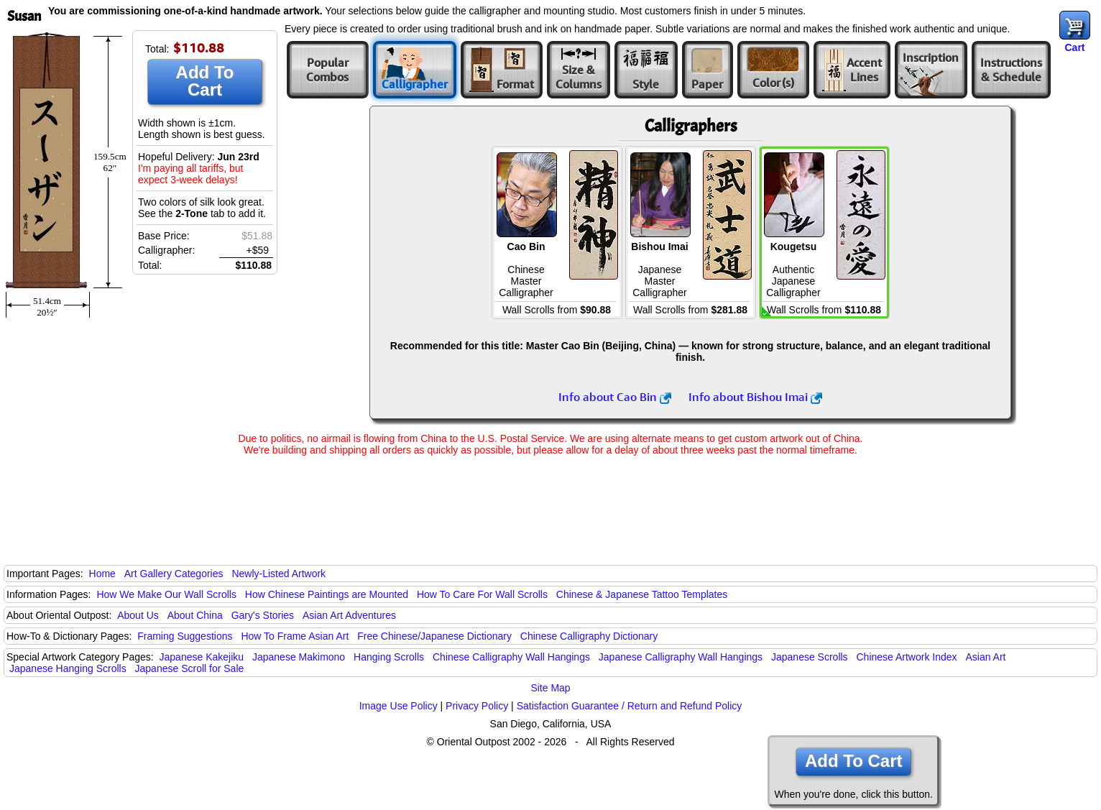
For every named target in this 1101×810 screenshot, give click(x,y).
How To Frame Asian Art (295, 636)
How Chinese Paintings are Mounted (326, 594)
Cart (1074, 47)
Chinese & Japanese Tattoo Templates (641, 594)
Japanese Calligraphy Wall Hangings (681, 657)
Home (102, 573)
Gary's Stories (262, 615)
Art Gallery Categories (174, 573)
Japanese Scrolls (809, 657)
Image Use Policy (398, 706)
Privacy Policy (477, 706)
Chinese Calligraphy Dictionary (589, 636)
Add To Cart (205, 81)
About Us (138, 615)
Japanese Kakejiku (202, 657)
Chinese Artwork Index (907, 657)
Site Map (550, 688)
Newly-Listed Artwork (278, 573)
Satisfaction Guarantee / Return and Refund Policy (629, 706)
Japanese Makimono (298, 657)
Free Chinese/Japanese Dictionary (434, 636)
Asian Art (985, 657)
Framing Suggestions (184, 636)
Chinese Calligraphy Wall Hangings (511, 657)
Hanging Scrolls (389, 657)
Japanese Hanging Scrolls (67, 668)
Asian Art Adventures (349, 615)
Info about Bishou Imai (755, 397)
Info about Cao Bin (614, 397)
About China (195, 615)
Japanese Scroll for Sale (189, 668)
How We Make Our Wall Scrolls (166, 594)
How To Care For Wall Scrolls (482, 594)
